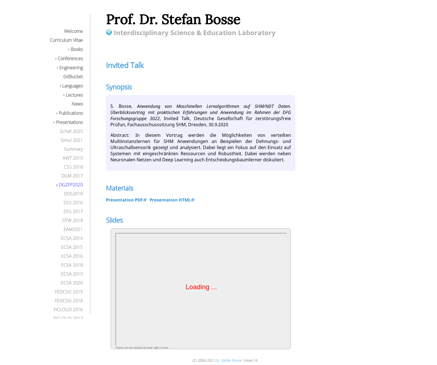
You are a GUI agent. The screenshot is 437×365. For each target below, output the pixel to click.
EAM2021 (73, 229)
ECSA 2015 (72, 247)
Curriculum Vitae (66, 40)
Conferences (70, 58)
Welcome (73, 31)
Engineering (71, 68)
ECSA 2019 (72, 274)
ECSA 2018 (72, 265)
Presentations (69, 122)
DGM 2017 (72, 176)
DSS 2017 (73, 211)
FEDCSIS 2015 (69, 292)
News (77, 104)
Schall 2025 (71, 131)
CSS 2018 (73, 167)
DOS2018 (73, 194)
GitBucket (73, 77)
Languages (72, 86)
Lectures (74, 95)
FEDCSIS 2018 (69, 301)
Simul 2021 (71, 140)
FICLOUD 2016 (68, 309)
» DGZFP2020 (69, 185)
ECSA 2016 (72, 256)
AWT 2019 (73, 158)
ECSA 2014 (72, 238)
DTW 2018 (72, 220)
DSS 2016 (73, 202)
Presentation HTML (170, 200)
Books (77, 49)
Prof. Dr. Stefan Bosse (173, 19)
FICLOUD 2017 (68, 318)
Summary (73, 149)
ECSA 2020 (72, 283)
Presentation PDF (124, 200)
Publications (71, 113)
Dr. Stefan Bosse (228, 360)
